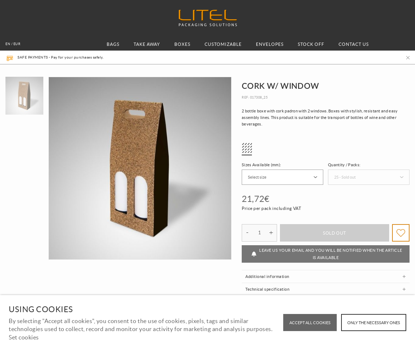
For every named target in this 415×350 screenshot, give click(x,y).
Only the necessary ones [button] (373, 323)
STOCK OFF (311, 44)
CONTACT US (354, 44)
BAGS (113, 44)
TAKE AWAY (147, 44)
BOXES (182, 44)
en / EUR (12, 44)
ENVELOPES (270, 44)
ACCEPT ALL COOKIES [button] (310, 323)
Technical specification (267, 289)
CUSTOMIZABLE (223, 44)
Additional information (267, 276)
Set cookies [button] (24, 337)
